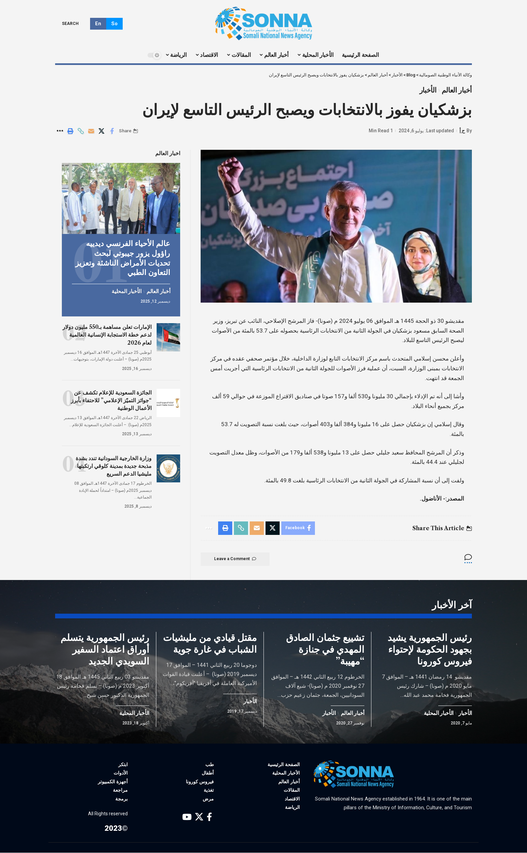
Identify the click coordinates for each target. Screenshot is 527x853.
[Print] (70, 131)
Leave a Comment (235, 559)
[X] (199, 817)
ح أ (462, 130)
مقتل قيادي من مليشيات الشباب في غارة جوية (210, 643)
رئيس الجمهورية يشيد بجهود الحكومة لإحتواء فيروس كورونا (430, 649)
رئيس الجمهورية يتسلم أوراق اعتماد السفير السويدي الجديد (104, 649)
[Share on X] (101, 131)
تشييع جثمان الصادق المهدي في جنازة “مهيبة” (325, 649)
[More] (60, 131)
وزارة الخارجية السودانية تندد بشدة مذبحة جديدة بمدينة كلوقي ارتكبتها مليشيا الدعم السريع (114, 465)
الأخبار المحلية (126, 290)
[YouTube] (186, 817)
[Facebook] (209, 817)
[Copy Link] (80, 131)
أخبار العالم (457, 90)
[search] (75, 23)
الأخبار (428, 90)
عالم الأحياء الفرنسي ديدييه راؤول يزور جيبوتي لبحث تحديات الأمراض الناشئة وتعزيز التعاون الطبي (122, 257)
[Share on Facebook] (112, 131)
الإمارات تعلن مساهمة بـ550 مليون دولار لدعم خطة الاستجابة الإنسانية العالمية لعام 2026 (107, 334)
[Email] (91, 131)
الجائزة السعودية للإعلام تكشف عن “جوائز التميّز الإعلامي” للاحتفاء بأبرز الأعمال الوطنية (111, 399)
